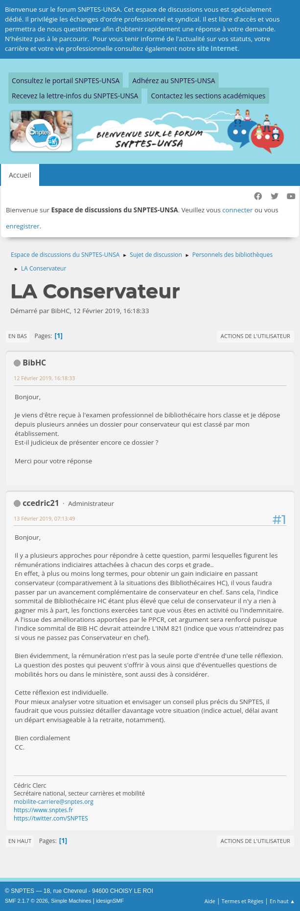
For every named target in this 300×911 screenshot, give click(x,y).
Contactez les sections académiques (208, 95)
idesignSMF (110, 901)
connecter (237, 209)
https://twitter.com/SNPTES (51, 818)
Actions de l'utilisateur (255, 336)
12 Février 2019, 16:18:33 (44, 378)
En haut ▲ (282, 901)
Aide (210, 901)
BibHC (34, 362)
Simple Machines (71, 901)
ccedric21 (41, 503)
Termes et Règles (243, 901)
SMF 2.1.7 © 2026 (26, 901)
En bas (17, 336)
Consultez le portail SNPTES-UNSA (65, 80)
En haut (19, 840)
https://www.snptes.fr (43, 810)
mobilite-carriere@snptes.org (53, 801)
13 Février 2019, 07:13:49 (44, 518)
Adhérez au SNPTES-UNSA (173, 80)
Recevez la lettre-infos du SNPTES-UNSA (75, 95)
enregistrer (23, 226)
